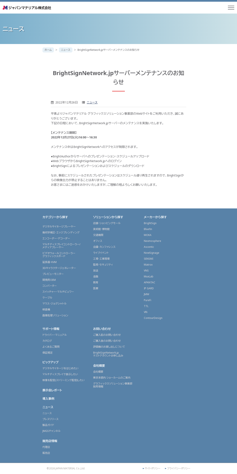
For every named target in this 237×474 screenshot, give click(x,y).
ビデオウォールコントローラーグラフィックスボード (58, 254)
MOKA (147, 235)
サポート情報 (50, 329)
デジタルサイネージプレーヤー (59, 226)
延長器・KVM (49, 262)
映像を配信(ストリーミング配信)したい (63, 380)
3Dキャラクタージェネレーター (59, 268)
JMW (146, 294)
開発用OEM (49, 280)
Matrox (148, 264)
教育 (95, 282)
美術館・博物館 (101, 229)
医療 (95, 288)
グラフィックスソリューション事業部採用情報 (112, 385)
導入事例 (48, 399)
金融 (95, 276)
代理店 (46, 447)
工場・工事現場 (101, 258)
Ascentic (149, 247)
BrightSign (150, 223)
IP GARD (149, 288)
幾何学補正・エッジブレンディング (61, 232)
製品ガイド (48, 425)
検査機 (46, 309)
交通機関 (98, 235)
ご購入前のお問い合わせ (107, 335)
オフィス (97, 241)
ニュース (65, 50)
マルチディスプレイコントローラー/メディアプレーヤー (61, 246)
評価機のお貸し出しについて (109, 347)
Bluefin (148, 229)
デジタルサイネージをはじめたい (60, 368)
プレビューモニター (53, 274)
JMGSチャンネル (51, 431)
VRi (145, 312)
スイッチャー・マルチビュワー (58, 291)
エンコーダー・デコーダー (56, 238)
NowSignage (151, 253)
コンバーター (49, 286)
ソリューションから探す (108, 217)
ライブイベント (101, 253)
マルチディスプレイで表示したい (60, 374)
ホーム (48, 50)
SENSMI (148, 258)
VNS (146, 270)
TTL (146, 306)
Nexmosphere (152, 241)
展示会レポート (52, 390)
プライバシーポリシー (178, 468)
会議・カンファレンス (104, 247)
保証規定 (47, 352)
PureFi (147, 300)
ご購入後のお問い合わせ (107, 341)
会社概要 (99, 366)
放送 (95, 270)
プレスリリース (50, 419)
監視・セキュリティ (103, 264)
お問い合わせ (102, 329)
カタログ (47, 341)
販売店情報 (49, 441)
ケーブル (47, 297)
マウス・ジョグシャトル (54, 303)
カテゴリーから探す (55, 217)
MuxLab (148, 276)
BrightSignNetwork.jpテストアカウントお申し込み (108, 354)
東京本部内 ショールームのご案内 (112, 377)
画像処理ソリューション (55, 315)
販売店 (46, 453)
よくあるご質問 (51, 347)
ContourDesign (153, 318)
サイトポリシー (152, 468)
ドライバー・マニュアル (54, 335)
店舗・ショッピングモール (107, 223)
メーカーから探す (155, 217)
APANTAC (149, 282)
